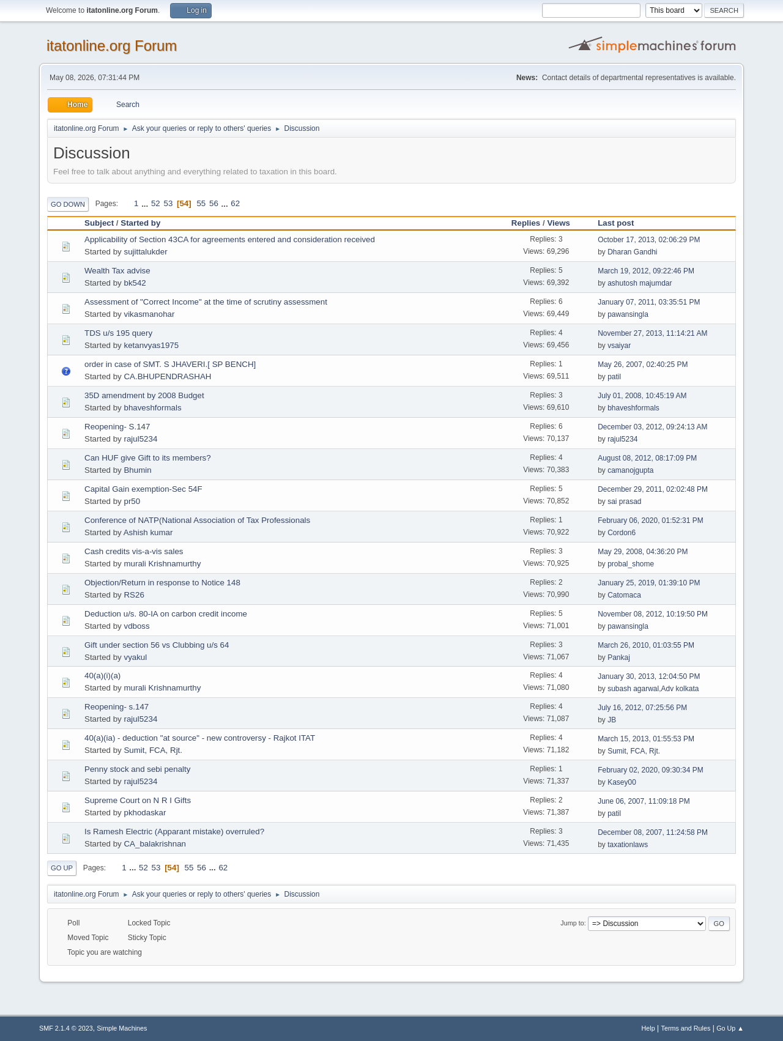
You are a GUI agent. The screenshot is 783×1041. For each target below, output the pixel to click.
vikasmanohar (149, 314)
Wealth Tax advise (117, 270)
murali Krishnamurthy (162, 563)
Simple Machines (122, 1028)
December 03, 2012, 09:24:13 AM (652, 427)
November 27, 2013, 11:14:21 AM (652, 333)
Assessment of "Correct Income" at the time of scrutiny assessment (205, 301)
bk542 (135, 282)
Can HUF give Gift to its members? (147, 457)
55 (201, 203)
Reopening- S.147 (117, 426)
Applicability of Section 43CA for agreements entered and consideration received (229, 239)
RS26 (134, 594)
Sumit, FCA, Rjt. (153, 750)
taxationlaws (627, 844)
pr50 (132, 501)
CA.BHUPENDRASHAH (167, 376)
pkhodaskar (145, 812)
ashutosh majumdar (639, 283)
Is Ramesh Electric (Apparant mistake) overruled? (174, 831)
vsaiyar (619, 345)
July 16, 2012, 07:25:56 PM (642, 707)
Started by (140, 223)
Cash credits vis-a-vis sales (133, 551)
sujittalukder (145, 251)
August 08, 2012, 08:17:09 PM (647, 458)
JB (611, 720)
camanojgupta (630, 470)
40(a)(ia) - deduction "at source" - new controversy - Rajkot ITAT (199, 738)
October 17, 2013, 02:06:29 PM (649, 239)
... (145, 203)
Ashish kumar (148, 532)
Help (648, 1028)
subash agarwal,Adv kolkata (653, 688)
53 (168, 203)
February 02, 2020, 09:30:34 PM (650, 770)
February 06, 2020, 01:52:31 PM (650, 520)
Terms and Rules (686, 1028)
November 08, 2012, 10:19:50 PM (653, 614)
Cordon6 (621, 532)
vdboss (136, 626)
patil (614, 376)
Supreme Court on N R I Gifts (137, 800)
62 (235, 203)
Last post (616, 223)
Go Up (62, 868)
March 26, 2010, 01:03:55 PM (646, 645)
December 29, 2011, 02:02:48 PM (653, 489)
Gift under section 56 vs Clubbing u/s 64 (156, 645)
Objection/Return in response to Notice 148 (162, 582)
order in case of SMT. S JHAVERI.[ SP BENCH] (170, 364)
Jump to (572, 923)
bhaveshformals (152, 407)
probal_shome (630, 564)
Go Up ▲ (730, 1028)
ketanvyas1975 (151, 345)
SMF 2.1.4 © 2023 (66, 1028)
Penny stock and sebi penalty (137, 769)
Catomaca (624, 595)
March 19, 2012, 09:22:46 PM (646, 271)
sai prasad (624, 501)
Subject (99, 223)
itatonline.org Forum (111, 45)
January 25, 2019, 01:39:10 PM (649, 583)
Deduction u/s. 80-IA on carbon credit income (165, 613)
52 (155, 203)
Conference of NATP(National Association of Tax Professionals (197, 520)
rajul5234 (140, 438)
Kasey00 (621, 782)
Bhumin (137, 470)
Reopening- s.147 (116, 706)
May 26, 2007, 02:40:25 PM (643, 364)
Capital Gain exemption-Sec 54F (143, 489)
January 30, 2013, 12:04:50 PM (649, 676)
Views (564, 223)
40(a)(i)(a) (102, 675)
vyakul (135, 657)
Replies (525, 223)
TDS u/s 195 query (118, 333)
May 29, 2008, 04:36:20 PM (643, 551)
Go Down (68, 204)
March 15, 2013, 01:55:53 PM (646, 739)
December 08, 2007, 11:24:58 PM (653, 832)
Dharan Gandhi (632, 252)
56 (213, 203)
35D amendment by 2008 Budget (144, 395)
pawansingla (627, 314)
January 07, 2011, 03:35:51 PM (649, 302)
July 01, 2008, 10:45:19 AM (642, 395)
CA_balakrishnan (155, 843)
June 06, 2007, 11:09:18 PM (644, 801)
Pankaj (618, 657)
